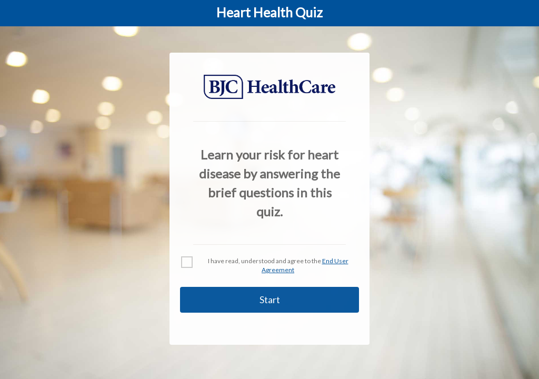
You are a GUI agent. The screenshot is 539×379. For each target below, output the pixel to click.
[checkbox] (187, 262)
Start (269, 299)
